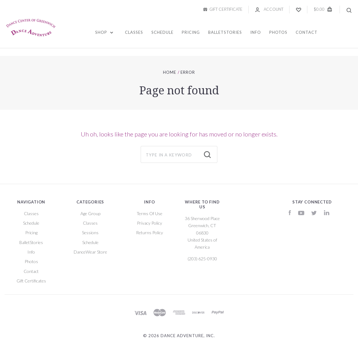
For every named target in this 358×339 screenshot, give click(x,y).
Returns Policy (149, 232)
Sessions (90, 232)
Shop (104, 32)
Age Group (90, 213)
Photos (278, 32)
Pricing (191, 32)
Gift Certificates (31, 280)
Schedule (162, 32)
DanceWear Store (90, 251)
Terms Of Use (149, 213)
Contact (306, 32)
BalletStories (225, 32)
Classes (134, 32)
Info (255, 32)
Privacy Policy (149, 223)
